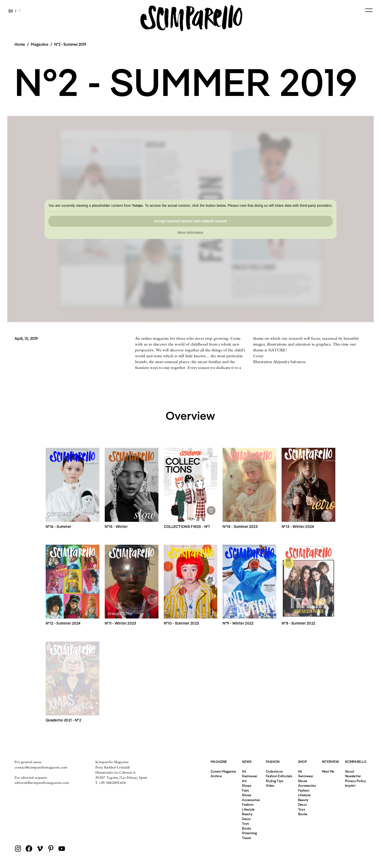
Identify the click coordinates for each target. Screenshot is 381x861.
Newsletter (353, 776)
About (349, 771)
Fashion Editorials (279, 776)
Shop (302, 762)
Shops (246, 785)
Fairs (245, 790)
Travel (246, 838)
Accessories (251, 800)
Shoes (246, 795)
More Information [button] (190, 232)
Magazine (39, 44)
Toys (245, 823)
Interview (330, 762)
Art (244, 781)
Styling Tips (274, 781)
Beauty (247, 814)
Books (246, 828)
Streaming (249, 833)
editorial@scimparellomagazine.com (42, 782)
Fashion (247, 804)
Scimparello (355, 762)
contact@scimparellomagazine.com (41, 767)
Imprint (350, 785)
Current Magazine (223, 771)
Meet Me (328, 771)
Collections (274, 771)
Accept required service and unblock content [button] (190, 221)
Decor (246, 819)
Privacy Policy (355, 781)
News (246, 762)
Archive (216, 776)
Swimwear (249, 776)
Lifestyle (248, 809)
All (244, 771)
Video (270, 785)
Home (20, 44)
